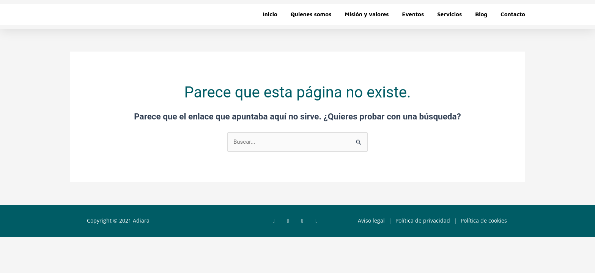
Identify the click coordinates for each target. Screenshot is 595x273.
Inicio (270, 14)
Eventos (413, 14)
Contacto (513, 14)
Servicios (449, 14)
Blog (481, 14)
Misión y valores (367, 14)
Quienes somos (311, 14)
